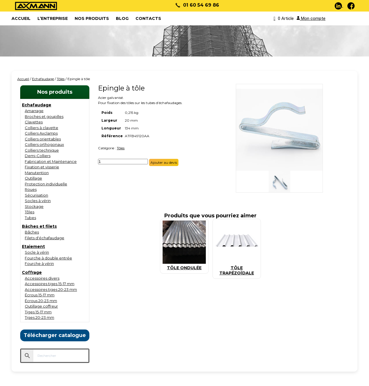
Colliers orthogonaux (44, 144)
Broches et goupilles (44, 116)
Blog (122, 18)
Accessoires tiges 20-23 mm (51, 289)
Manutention (37, 172)
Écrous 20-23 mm (41, 300)
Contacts (148, 18)
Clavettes (34, 122)
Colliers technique (42, 150)
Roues (31, 189)
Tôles (61, 79)
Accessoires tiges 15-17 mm (49, 283)
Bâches (32, 232)
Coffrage (32, 272)
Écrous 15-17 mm (39, 295)
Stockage (34, 206)
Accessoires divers (42, 278)
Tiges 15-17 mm (38, 312)
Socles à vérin (38, 200)
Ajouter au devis (163, 162)
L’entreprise (52, 18)
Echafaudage (43, 79)
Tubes (30, 217)
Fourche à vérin (39, 263)
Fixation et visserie (42, 167)
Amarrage (34, 110)
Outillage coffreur (41, 306)
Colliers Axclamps (41, 133)
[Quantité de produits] (123, 161)
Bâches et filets (39, 226)
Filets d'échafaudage (44, 238)
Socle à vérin (37, 252)
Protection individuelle (46, 184)
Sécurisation (36, 195)
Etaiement (33, 246)
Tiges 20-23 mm (39, 317)
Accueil (23, 79)
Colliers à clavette (41, 127)
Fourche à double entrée (48, 258)
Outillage (33, 178)
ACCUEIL (21, 18)
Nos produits (92, 18)
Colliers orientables (43, 139)
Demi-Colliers (37, 155)
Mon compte (311, 18)
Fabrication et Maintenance (51, 161)
